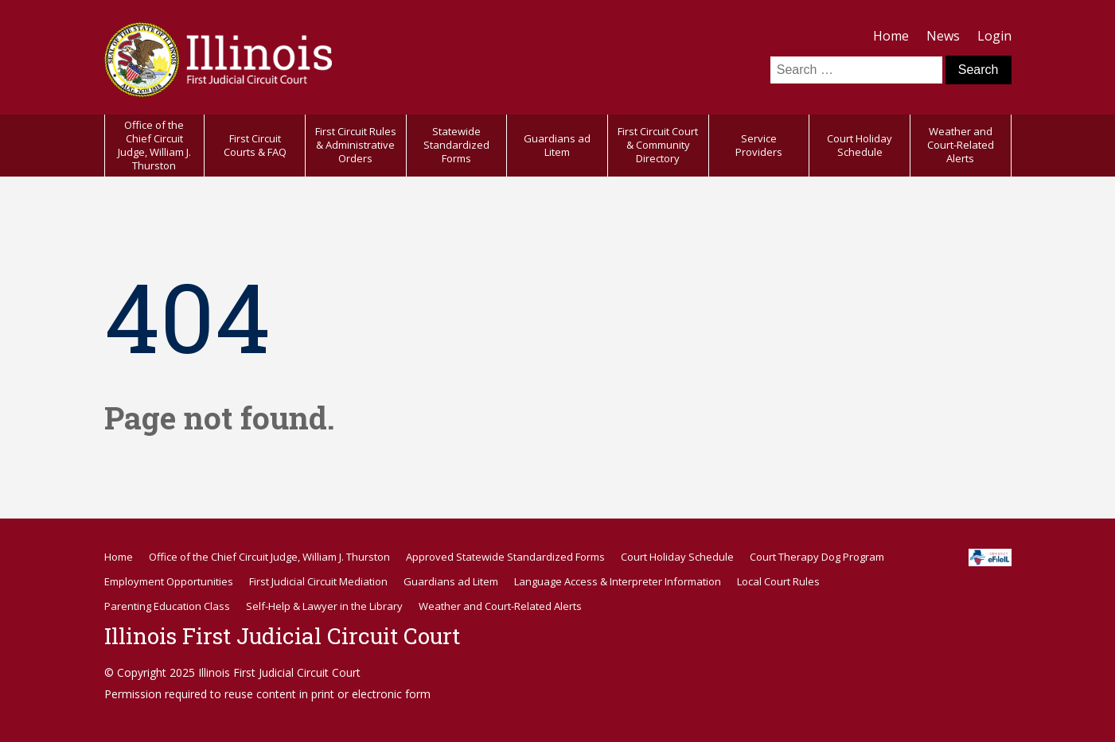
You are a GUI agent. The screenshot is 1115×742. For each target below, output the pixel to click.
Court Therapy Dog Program (817, 557)
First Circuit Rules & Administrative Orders (355, 144)
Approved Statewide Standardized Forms (505, 557)
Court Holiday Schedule (859, 145)
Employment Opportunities (168, 581)
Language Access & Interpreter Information (617, 581)
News (943, 36)
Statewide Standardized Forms (456, 144)
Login (994, 36)
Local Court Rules (778, 581)
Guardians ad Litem (557, 145)
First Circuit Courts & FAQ (255, 145)
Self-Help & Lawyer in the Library (324, 606)
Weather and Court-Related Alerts (960, 144)
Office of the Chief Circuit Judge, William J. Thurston (154, 145)
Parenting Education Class (167, 606)
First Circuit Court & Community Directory (658, 144)
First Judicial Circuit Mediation (318, 581)
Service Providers (758, 145)
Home (891, 36)
